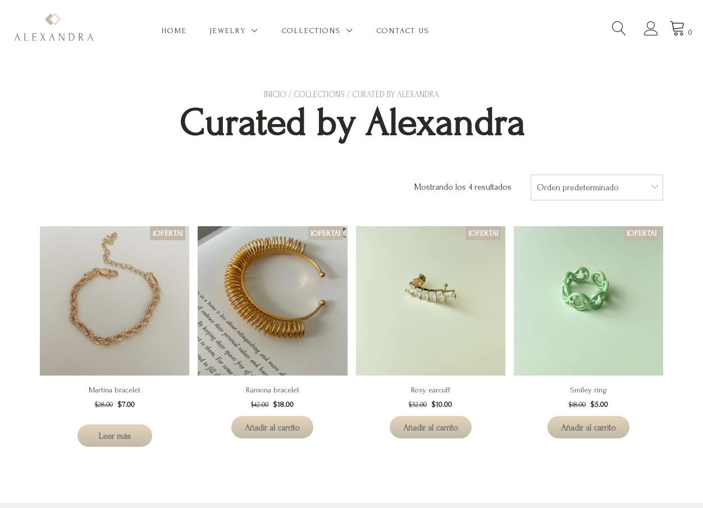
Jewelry (228, 30)
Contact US (403, 30)
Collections (311, 30)
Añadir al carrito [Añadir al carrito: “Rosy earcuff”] (430, 428)
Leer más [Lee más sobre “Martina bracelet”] (115, 436)
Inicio (275, 94)
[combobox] (597, 187)
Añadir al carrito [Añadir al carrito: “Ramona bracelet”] (272, 428)
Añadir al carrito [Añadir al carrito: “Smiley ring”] (588, 428)
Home (174, 30)
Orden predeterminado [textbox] (578, 187)
